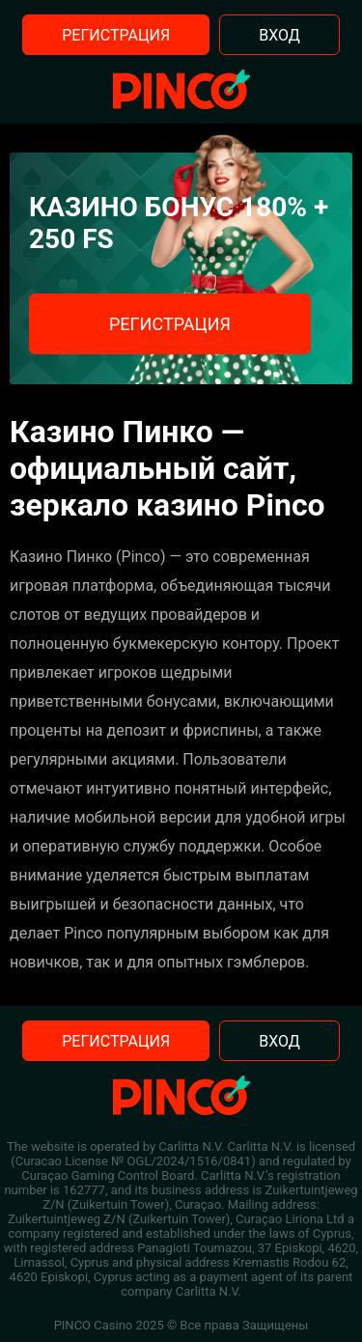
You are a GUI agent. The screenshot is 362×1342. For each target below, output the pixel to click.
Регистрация (116, 35)
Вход (279, 35)
